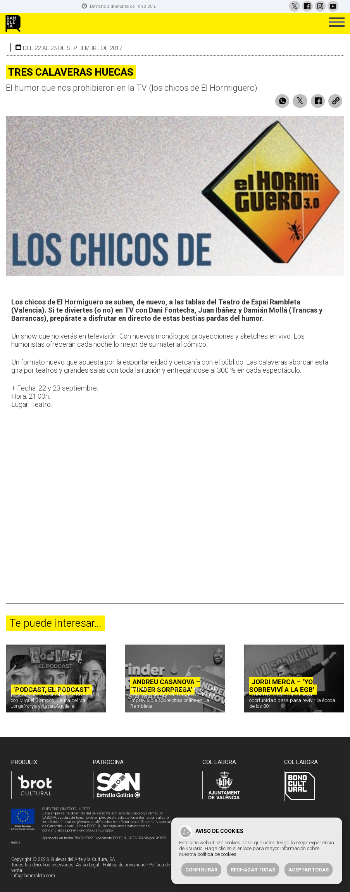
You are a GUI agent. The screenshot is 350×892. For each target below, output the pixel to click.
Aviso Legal (87, 865)
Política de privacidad (124, 865)
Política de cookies (167, 865)
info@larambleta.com (33, 875)
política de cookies (216, 854)
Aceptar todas (308, 870)
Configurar (201, 870)
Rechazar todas (253, 870)
